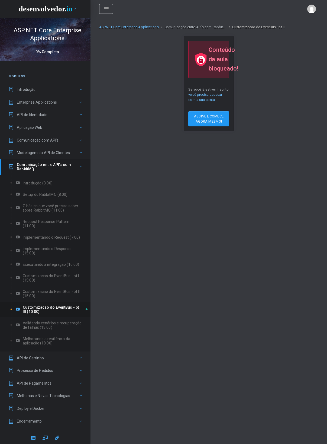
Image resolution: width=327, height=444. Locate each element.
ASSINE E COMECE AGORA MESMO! (209, 118)
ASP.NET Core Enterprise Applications (129, 27)
